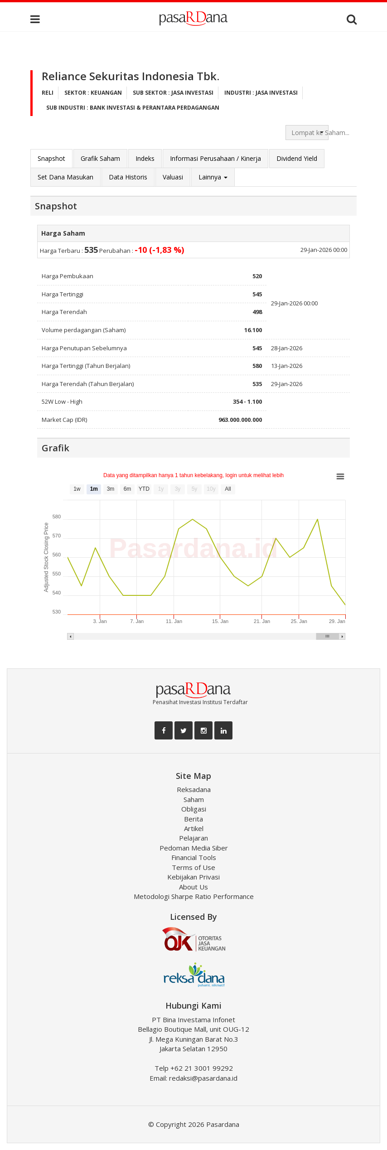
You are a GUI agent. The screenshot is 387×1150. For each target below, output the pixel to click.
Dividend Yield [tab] (296, 158)
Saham (194, 799)
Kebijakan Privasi (193, 876)
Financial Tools (193, 857)
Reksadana (194, 789)
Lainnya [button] (212, 177)
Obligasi (193, 808)
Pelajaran (193, 837)
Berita (193, 818)
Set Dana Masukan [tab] (65, 177)
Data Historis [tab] (128, 177)
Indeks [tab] (145, 158)
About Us (193, 886)
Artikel (193, 828)
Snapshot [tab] (51, 158)
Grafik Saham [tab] (100, 158)
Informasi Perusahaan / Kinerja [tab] (215, 158)
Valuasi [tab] (173, 177)
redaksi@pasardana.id (203, 1077)
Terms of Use (193, 867)
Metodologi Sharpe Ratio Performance (194, 896)
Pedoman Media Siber (194, 847)
